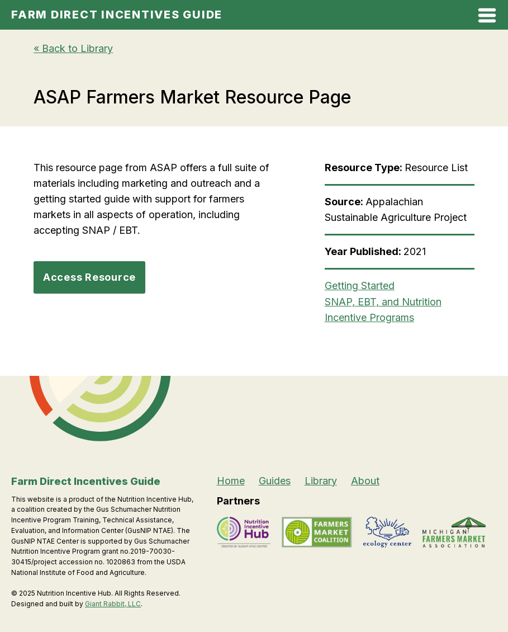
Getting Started (360, 285)
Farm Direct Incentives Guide (116, 14)
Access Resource (89, 277)
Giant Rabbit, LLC (113, 604)
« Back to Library (73, 48)
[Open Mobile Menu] (487, 18)
